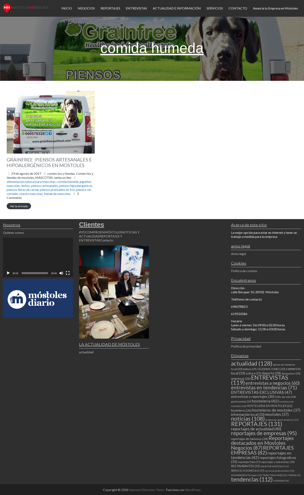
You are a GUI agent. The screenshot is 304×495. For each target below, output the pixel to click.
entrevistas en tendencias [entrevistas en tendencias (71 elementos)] (264, 387)
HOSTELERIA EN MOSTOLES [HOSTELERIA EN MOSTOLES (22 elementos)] (269, 406)
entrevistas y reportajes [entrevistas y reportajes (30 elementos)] (252, 396)
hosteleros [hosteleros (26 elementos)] (241, 410)
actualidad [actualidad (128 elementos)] (251, 363)
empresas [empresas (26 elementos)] (241, 378)
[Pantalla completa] (68, 273)
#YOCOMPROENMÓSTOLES (100, 232)
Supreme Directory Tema (146, 490)
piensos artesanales (44, 185)
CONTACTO (238, 8)
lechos (25, 185)
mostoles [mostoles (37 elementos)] (277, 414)
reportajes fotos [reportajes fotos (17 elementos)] (249, 462)
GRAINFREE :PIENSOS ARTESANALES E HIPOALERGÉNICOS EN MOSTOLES (49, 162)
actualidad (86, 352)
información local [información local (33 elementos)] (248, 414)
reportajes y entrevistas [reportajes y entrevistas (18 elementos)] (278, 462)
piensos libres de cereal (23, 189)
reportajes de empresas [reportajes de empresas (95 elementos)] (264, 433)
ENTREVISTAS (136, 8)
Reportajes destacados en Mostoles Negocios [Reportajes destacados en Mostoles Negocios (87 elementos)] (262, 443)
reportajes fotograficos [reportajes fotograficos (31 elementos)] (263, 459)
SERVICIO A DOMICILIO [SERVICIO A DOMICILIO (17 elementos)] (247, 470)
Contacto (106, 240)
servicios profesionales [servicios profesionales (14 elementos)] (279, 470)
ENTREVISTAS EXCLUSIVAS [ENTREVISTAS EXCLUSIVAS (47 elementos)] (261, 392)
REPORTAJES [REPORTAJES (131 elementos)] (256, 423)
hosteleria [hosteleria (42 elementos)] (265, 400)
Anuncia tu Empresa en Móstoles (275, 8)
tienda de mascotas (57, 194)
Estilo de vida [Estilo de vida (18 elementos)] (285, 396)
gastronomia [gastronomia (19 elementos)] (241, 401)
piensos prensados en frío (57, 189)
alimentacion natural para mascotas (31, 181)
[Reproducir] (8, 273)
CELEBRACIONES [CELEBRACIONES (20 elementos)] (271, 369)
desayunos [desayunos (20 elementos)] (290, 373)
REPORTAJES (110, 8)
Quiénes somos (13, 232)
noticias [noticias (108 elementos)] (248, 418)
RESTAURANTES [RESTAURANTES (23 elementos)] (245, 466)
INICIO (66, 8)
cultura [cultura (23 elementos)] (253, 373)
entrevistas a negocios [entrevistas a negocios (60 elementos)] (273, 383)
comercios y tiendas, (50, 175)
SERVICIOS (215, 8)
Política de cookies (244, 271)
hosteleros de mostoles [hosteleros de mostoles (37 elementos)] (276, 410)
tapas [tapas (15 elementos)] (256, 475)
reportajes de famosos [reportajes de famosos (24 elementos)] (249, 439)
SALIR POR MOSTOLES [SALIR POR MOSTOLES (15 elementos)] (275, 466)
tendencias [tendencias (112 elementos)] (252, 479)
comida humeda (67, 181)
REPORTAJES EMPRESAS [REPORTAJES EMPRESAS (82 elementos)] (262, 450)
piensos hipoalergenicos (75, 185)
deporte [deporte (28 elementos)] (271, 373)
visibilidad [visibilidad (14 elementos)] (281, 480)
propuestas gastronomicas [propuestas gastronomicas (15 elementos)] (282, 419)
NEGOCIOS (86, 8)
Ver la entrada (19, 206)
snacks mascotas (31, 194)
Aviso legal (238, 254)
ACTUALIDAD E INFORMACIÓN (177, 8)
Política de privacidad (246, 346)
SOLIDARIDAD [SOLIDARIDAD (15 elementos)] (241, 475)
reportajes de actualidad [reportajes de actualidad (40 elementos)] (256, 428)
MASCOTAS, (53, 177)
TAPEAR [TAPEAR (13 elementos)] (294, 475)
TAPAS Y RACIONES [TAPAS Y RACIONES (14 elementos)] (274, 475)
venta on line (62, 177)
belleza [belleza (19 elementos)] (249, 369)
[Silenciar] (61, 273)
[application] (38, 257)
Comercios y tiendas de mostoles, (50, 175)
